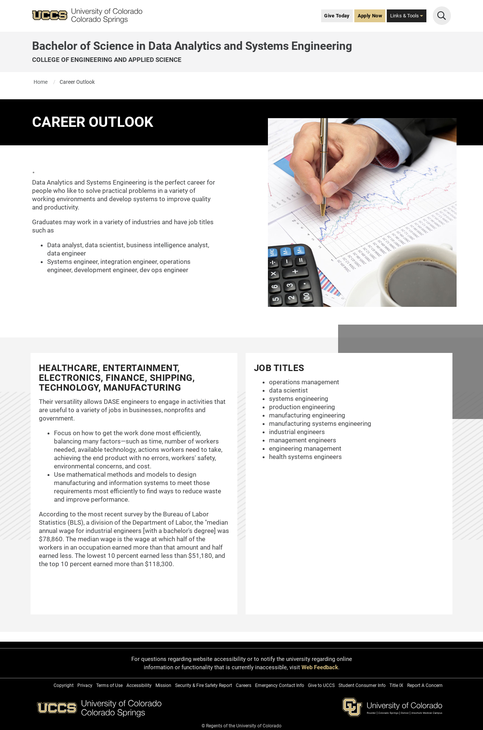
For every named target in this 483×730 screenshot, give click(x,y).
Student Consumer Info (362, 685)
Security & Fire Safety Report (203, 685)
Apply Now (370, 15)
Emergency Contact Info (279, 685)
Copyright (64, 685)
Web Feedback (319, 667)
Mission (163, 685)
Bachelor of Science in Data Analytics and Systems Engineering (192, 45)
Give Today (337, 15)
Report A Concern (425, 685)
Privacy (84, 685)
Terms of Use (109, 685)
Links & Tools (406, 15)
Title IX (396, 685)
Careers (243, 685)
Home (41, 82)
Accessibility (139, 685)
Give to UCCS (321, 685)
